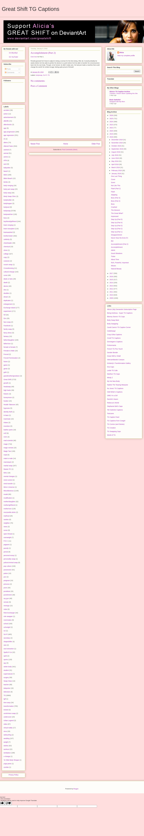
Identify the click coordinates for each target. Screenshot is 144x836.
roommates (7, 620)
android (6, 150)
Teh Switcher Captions (115, 410)
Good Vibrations (116, 253)
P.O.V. (6, 541)
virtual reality (8, 728)
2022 (112, 128)
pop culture (7, 566)
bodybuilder (8, 200)
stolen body (8, 667)
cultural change (9, 272)
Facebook (7, 326)
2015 (112, 279)
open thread (8, 534)
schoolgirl (7, 627)
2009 (112, 298)
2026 (112, 115)
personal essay (9, 555)
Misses (113, 266)
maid (5, 455)
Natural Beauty (116, 269)
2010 (112, 295)
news (5, 527)
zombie (6, 767)
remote (6, 602)
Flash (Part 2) (116, 188)
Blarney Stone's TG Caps (116, 317)
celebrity (6, 239)
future (6, 361)
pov (5, 577)
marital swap (8, 466)
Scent (113, 182)
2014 (112, 283)
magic (6, 444)
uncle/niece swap (10, 713)
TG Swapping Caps (114, 431)
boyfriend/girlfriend (10, 221)
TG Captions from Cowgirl (116, 421)
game (6, 365)
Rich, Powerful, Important (120, 263)
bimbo (6, 182)
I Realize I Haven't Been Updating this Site (123, 93)
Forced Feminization (11, 358)
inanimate (7, 419)
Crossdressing (9, 268)
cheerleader (8, 243)
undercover (7, 717)
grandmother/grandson (12, 376)
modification (8, 498)
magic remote (8, 448)
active (6, 114)
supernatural (8, 674)
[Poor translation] (8, 803)
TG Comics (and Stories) (115, 424)
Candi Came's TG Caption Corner (119, 327)
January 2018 (116, 173)
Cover (113, 179)
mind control (8, 480)
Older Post (96, 144)
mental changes (9, 476)
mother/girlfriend (9, 505)
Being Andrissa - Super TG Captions (119, 313)
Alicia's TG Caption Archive (119, 91)
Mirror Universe (9, 487)
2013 (112, 286)
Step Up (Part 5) (116, 219)
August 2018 (116, 152)
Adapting (114, 195)
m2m (5, 437)
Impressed (114, 216)
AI (4, 139)
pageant (6, 544)
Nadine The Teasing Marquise (117, 385)
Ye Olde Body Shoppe (11, 760)
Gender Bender (112, 352)
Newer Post (35, 144)
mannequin (7, 462)
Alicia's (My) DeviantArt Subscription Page (122, 309)
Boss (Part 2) (115, 201)
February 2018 (116, 170)
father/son (7, 343)
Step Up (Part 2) (116, 229)
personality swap (9, 559)
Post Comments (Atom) (69, 149)
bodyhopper (8, 203)
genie (5, 369)
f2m (5, 318)
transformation (9, 706)
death (6, 282)
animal (6, 153)
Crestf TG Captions (114, 338)
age (5, 128)
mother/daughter (9, 501)
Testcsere (110, 413)
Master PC (7, 469)
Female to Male (9, 351)
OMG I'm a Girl (112, 395)
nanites (6, 519)
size (5, 645)
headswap (7, 387)
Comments (9, 72)
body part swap (9, 189)
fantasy (6, 336)
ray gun (6, 598)
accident (6, 110)
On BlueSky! (13, 53)
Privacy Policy (13, 775)
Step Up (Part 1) (116, 232)
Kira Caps (110, 367)
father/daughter (9, 340)
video (5, 724)
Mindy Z (110, 377)
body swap (7, 193)
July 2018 (115, 155)
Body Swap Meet (113, 320)
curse (5, 275)
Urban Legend (9, 720)
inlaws (6, 422)
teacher (6, 684)
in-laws (6, 415)
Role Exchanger (9, 613)
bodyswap (39, 75)
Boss (113, 204)
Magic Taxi (7, 451)
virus (5, 731)
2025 (112, 118)
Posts (8, 69)
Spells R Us (8, 652)
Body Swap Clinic (10, 196)
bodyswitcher (8, 214)
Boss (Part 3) (115, 198)
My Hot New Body (113, 381)
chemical (7, 247)
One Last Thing (116, 176)
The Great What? (117, 213)
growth (6, 383)
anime (6, 157)
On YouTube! (13, 57)
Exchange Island (9, 308)
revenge (6, 606)
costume (7, 261)
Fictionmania (111, 345)
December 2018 (117, 140)
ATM (5, 160)
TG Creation (111, 428)
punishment (8, 595)
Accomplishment (117, 247)
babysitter (7, 168)
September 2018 (117, 149)
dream (6, 297)
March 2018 (115, 167)
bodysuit (6, 207)
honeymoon (8, 397)
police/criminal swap (11, 562)
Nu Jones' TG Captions (115, 388)
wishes (6, 746)
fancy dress (8, 333)
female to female (9, 347)
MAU (5, 473)
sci (5, 631)
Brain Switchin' (115, 100)
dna (5, 290)
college (6, 254)
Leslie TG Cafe (112, 370)
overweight (7, 537)
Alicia (122, 52)
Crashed (114, 207)
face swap (7, 322)
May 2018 (115, 161)
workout (6, 749)
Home (65, 144)
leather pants (8, 430)
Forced (6, 354)
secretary (7, 638)
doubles (6, 293)
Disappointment (116, 235)
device (6, 286)
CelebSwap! (111, 331)
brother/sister (8, 236)
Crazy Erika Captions (114, 334)
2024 (112, 122)
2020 (112, 131)
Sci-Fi (45, 75)
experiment (7, 311)
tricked (6, 710)
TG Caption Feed (113, 417)
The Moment (115, 210)
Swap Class (8, 681)
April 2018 (115, 164)
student (6, 670)
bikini (5, 175)
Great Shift (7, 379)
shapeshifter (8, 641)
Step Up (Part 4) (116, 222)
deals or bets (8, 279)
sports (6, 659)
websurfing (7, 735)
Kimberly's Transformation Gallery (119, 363)
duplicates (7, 300)
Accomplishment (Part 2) (119, 244)
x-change (7, 756)
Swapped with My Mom (117, 101)
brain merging (8, 225)
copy (5, 257)
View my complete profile (126, 55)
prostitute (7, 591)
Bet (112, 241)
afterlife (6, 121)
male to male (8, 458)
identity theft (8, 412)
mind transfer (8, 484)
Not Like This (115, 185)
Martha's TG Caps (113, 374)
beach (6, 171)
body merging (8, 185)
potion (6, 573)
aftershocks (8, 124)
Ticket (113, 256)
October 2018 (116, 146)
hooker (6, 401)
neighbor (7, 523)
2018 (112, 137)
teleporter (7, 688)
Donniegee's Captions (115, 342)
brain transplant (9, 229)
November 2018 (117, 143)
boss (5, 218)
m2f (5, 433)
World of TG (111, 435)
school (6, 624)
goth (5, 372)
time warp (7, 702)
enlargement (8, 304)
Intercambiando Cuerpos (115, 360)
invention (7, 426)
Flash (113, 192)
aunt (5, 164)
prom (5, 588)
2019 (112, 134)
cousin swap (8, 264)
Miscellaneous (9, 491)
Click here (34, 57)
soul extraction (9, 649)
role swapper (8, 616)
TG (49, 75)
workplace (7, 753)
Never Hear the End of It (119, 238)
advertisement (9, 117)
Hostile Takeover (9, 404)
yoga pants (7, 764)
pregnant (7, 580)
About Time (115, 259)
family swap (8, 329)
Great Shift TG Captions (30, 9)
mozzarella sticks (10, 512)
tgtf (5, 699)
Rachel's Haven (112, 399)
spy (5, 663)
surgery (6, 677)
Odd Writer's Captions (114, 392)
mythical (6, 516)
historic (6, 394)
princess (6, 584)
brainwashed (8, 232)
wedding (6, 738)
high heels (7, 390)
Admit (113, 250)
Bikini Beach (8, 178)
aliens (6, 142)
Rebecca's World (113, 403)
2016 (112, 276)
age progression (9, 132)
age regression (9, 135)
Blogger (75, 789)
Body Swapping (112, 324)
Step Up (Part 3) (116, 226)
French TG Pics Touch (115, 349)
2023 (112, 125)
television (7, 692)
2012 (112, 289)
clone (5, 250)
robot (5, 609)
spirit (5, 656)
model (6, 494)
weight (6, 742)
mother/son (7, 509)
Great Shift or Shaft (114, 356)
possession (7, 570)
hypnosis (7, 408)
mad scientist (8, 440)
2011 (112, 292)
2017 (112, 273)
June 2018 (115, 158)
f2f (4, 315)
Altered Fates (8, 146)
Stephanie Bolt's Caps (115, 406)
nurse (6, 530)
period (6, 552)
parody (6, 548)
